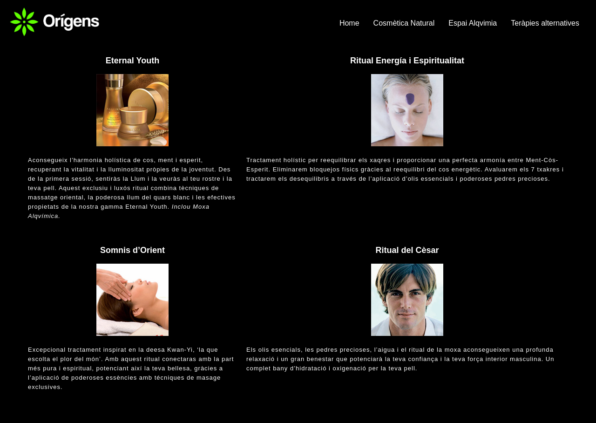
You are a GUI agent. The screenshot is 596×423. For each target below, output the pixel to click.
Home (349, 23)
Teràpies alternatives (545, 23)
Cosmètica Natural (404, 23)
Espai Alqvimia (472, 23)
